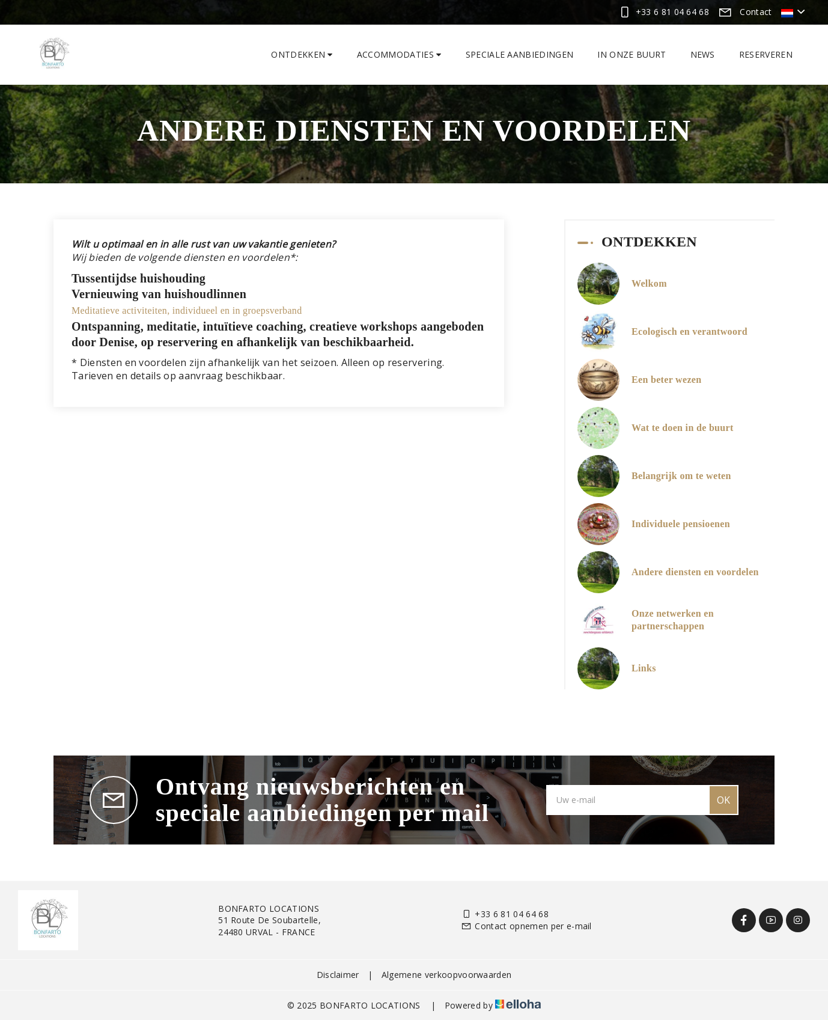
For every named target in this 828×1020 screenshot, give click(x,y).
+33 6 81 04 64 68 (505, 914)
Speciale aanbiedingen (520, 54)
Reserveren (766, 54)
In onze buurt (631, 54)
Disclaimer (338, 974)
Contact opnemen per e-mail (526, 926)
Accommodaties (399, 54)
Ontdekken (302, 54)
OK (723, 800)
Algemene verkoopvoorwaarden (447, 974)
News (702, 54)
